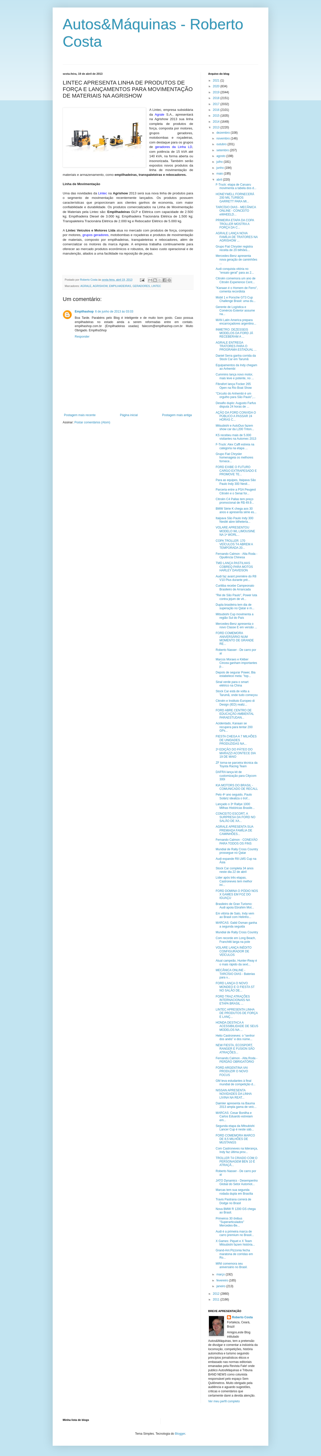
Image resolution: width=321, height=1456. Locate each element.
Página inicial (129, 415)
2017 (216, 104)
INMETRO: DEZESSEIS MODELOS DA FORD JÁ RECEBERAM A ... (234, 333)
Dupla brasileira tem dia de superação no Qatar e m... (235, 606)
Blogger (180, 1433)
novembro (223, 138)
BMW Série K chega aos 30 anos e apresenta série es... (236, 510)
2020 (216, 86)
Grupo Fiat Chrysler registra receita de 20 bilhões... (234, 248)
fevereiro (222, 1280)
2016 (216, 110)
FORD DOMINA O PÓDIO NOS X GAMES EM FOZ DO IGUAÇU (237, 894)
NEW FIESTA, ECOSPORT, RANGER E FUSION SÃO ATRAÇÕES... (235, 1048)
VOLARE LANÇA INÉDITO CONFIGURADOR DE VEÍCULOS (234, 951)
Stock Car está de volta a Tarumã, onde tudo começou (237, 693)
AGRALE (85, 285)
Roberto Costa (242, 1317)
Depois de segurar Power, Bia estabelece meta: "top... (236, 674)
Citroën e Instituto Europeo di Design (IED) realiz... (235, 702)
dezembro (223, 132)
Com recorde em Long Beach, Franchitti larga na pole (236, 939)
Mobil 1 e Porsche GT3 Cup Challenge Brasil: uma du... (236, 299)
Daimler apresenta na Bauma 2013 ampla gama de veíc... (236, 1105)
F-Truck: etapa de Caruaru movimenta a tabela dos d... (236, 186)
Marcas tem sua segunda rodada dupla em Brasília (234, 1191)
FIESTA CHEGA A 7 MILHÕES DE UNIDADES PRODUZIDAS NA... (236, 740)
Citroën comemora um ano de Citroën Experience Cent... (236, 280)
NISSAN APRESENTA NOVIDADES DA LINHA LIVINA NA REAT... (234, 1094)
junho (220, 168)
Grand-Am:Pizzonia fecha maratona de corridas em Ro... (234, 1254)
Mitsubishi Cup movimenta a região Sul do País (235, 616)
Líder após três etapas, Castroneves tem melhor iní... (234, 881)
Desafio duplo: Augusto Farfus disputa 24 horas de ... (236, 404)
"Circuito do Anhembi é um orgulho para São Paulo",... (236, 395)
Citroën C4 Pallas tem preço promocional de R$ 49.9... (235, 500)
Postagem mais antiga (177, 415)
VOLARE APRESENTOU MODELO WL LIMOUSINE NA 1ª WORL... (235, 531)
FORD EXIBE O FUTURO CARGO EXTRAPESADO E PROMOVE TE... (236, 470)
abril (219, 179)
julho (220, 162)
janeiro (221, 1286)
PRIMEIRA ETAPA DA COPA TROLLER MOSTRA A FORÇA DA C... (235, 223)
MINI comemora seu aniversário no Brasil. (232, 1265)
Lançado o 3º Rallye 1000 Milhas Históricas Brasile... (235, 805)
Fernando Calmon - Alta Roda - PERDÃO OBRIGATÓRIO (236, 1059)
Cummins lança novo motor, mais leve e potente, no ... (235, 376)
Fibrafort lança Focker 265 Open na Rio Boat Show (234, 385)
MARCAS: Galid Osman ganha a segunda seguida (236, 924)
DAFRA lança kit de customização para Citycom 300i (236, 775)
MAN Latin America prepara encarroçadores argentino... (236, 321)
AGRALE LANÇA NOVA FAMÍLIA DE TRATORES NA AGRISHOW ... (237, 237)
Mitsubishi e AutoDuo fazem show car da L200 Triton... (235, 427)
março (221, 1274)
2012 (216, 1293)
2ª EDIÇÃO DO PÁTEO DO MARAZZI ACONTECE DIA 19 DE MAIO (236, 753)
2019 (216, 92)
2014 (216, 121)
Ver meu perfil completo (224, 1401)
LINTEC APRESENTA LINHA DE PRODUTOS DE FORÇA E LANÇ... (237, 1013)
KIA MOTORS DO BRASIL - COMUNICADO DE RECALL (237, 787)
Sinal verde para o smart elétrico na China (232, 683)
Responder (82, 336)
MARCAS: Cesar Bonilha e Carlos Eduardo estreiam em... (234, 1116)
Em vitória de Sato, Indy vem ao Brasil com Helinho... (235, 915)
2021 (216, 80)
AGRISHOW (100, 285)
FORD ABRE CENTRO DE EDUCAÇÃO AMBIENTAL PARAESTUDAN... (235, 714)
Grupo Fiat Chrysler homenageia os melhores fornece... (234, 457)
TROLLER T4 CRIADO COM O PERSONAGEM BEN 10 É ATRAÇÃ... (236, 1161)
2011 (216, 1299)
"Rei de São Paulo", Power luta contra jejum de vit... (236, 596)
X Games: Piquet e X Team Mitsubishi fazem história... (235, 1242)
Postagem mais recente (80, 415)
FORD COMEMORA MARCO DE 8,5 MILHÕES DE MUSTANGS (235, 1139)
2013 (216, 127)
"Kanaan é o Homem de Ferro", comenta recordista (237, 289)
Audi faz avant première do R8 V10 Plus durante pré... (236, 578)
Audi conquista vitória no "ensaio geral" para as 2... (235, 270)
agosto (221, 156)
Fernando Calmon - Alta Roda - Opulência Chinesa (236, 555)
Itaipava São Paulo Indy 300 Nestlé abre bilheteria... (234, 519)
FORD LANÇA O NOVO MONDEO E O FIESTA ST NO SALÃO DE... (235, 986)
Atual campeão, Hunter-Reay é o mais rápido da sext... (236, 962)
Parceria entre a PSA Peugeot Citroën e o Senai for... (236, 491)
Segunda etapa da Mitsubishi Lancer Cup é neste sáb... (235, 1127)
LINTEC (156, 285)
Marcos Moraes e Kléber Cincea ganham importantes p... (236, 663)
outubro (221, 144)
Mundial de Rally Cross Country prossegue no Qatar (237, 851)
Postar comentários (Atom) (92, 422)
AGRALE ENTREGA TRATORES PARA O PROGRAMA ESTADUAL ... (236, 346)
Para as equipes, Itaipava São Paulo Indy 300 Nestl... (236, 481)
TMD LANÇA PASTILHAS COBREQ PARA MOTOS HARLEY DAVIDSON (234, 566)
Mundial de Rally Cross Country (237, 932)
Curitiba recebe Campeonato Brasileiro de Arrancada (235, 587)
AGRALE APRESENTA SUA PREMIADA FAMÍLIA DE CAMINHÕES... (234, 830)
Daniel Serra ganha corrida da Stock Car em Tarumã (236, 357)
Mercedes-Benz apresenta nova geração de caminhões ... (236, 259)
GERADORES (141, 285)
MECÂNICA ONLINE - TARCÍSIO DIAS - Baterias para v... (235, 973)
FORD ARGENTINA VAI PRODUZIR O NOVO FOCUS (232, 1071)
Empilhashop (84, 311)
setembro (223, 150)
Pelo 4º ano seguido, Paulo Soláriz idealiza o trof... (234, 796)
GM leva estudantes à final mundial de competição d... (235, 1082)
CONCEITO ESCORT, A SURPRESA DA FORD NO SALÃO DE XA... (235, 817)
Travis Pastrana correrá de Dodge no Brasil (233, 1201)
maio (220, 173)
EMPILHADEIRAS (120, 285)
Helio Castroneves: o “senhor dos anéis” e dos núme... (235, 1037)
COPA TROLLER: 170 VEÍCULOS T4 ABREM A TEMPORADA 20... (234, 544)
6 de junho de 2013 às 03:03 (114, 311)
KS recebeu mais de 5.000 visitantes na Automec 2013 (236, 436)
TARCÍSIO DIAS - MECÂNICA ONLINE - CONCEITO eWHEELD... (236, 210)
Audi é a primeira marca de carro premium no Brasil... (235, 1233)
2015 (216, 115)
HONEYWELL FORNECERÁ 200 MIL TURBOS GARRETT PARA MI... (235, 197)
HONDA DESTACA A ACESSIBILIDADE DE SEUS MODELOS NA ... (237, 1026)
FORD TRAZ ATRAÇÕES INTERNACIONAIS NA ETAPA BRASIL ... (233, 1000)
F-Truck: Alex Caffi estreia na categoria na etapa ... (235, 446)
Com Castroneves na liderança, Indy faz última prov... (237, 1150)
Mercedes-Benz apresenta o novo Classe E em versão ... (236, 625)
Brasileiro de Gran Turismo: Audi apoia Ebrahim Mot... (235, 905)
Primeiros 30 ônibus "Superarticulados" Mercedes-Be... (230, 1222)
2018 (216, 98)
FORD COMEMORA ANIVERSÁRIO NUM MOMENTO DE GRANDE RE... (235, 638)
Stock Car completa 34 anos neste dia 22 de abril (235, 870)
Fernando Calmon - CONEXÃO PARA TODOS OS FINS (237, 841)
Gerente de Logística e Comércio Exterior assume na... (235, 310)
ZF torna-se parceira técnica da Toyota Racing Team (237, 764)
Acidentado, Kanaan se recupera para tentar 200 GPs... (234, 727)
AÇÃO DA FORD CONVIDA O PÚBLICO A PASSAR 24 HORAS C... (236, 416)
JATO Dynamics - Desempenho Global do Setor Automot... (237, 1182)
